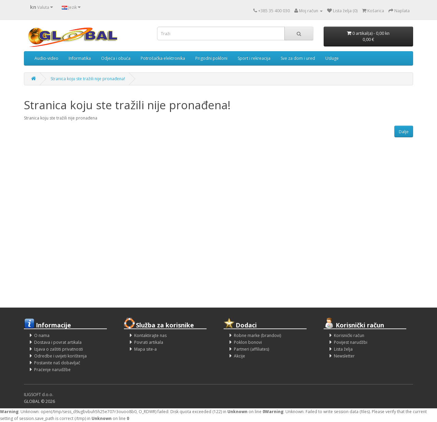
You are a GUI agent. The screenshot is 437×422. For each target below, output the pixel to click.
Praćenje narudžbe (52, 369)
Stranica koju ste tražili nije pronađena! (88, 79)
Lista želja (343, 349)
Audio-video (46, 58)
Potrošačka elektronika (163, 58)
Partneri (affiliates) (251, 349)
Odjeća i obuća (115, 58)
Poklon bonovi (248, 342)
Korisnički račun (349, 335)
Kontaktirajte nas (150, 335)
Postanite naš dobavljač (57, 363)
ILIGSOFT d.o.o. (38, 394)
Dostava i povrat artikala (58, 342)
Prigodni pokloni (211, 58)
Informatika (80, 58)
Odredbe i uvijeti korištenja (60, 356)
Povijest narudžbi (350, 342)
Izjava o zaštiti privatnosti (58, 349)
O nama (42, 335)
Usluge (332, 58)
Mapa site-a (145, 349)
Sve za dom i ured (298, 58)
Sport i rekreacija (254, 58)
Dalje (404, 132)
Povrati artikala (148, 342)
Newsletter (344, 356)
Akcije (239, 356)
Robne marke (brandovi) (257, 335)
